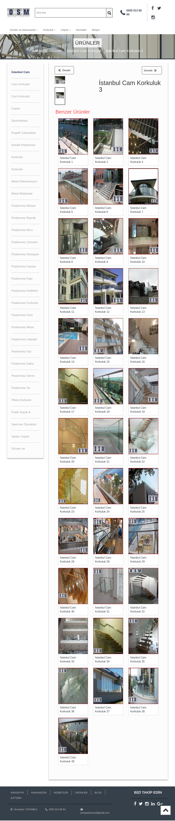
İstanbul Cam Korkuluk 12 (103, 310)
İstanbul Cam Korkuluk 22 (138, 460)
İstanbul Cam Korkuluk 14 (68, 360)
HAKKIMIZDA (39, 793)
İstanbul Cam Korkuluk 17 (68, 410)
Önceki (64, 70)
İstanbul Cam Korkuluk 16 (138, 360)
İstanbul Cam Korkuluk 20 (68, 460)
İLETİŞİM (16, 798)
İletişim (96, 29)
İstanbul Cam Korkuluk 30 (68, 610)
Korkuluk (49, 29)
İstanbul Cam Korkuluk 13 (138, 310)
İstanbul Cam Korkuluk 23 (68, 510)
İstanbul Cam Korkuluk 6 (103, 210)
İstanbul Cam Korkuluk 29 (138, 560)
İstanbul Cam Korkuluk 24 (103, 510)
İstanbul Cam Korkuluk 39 (68, 760)
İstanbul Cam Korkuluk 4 (138, 160)
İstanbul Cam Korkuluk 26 (68, 560)
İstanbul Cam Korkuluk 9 (103, 260)
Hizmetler (81, 29)
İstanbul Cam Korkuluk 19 (138, 410)
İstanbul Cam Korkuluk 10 (138, 260)
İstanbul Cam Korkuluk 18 (103, 410)
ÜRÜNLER (81, 793)
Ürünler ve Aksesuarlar (24, 29)
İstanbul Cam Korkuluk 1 (68, 160)
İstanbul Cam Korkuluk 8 (68, 260)
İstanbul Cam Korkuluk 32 (138, 610)
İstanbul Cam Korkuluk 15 (103, 360)
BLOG (98, 793)
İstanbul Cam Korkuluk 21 (103, 460)
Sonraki (150, 70)
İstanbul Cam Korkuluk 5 (68, 210)
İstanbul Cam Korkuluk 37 (103, 710)
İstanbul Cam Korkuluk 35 (138, 660)
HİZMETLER (61, 793)
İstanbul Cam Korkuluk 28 (103, 560)
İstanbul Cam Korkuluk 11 (68, 310)
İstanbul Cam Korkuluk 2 (103, 160)
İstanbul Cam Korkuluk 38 (138, 710)
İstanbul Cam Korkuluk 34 (103, 660)
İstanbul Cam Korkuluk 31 (103, 610)
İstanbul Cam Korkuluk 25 (138, 510)
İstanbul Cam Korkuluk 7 (138, 210)
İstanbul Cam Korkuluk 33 (68, 660)
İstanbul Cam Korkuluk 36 (68, 710)
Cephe (66, 29)
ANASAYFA (17, 793)
